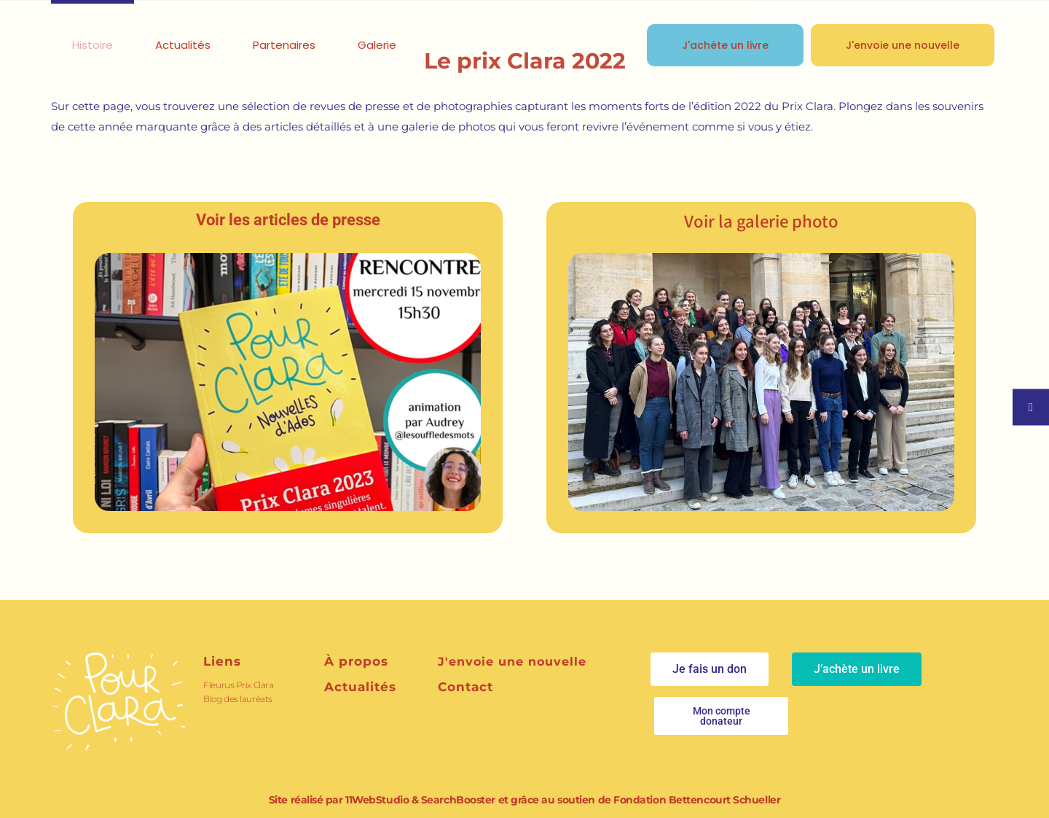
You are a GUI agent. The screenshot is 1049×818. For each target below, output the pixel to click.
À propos (356, 661)
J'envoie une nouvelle (902, 45)
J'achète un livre (725, 45)
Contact (465, 686)
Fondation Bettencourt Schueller (696, 799)
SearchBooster (458, 799)
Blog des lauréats (237, 698)
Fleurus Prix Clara (238, 684)
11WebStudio (377, 799)
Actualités (360, 686)
